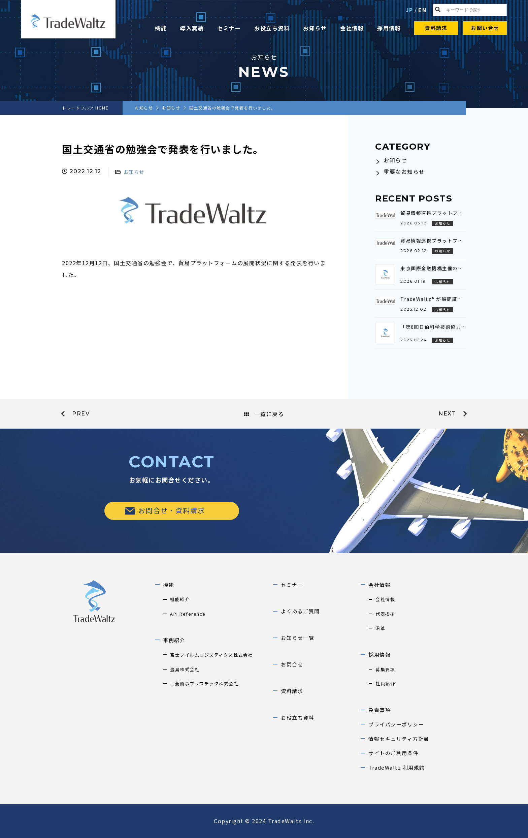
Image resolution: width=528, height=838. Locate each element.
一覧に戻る (264, 414)
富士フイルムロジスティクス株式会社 (211, 655)
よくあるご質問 (300, 611)
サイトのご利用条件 (393, 752)
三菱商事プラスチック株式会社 (204, 683)
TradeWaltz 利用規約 (396, 767)
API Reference (188, 614)
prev (81, 413)
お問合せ (292, 664)
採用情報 (389, 28)
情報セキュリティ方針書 (398, 738)
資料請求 (436, 27)
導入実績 (192, 28)
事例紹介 (174, 640)
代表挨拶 (385, 614)
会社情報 (352, 28)
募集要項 (385, 669)
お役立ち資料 (272, 28)
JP (409, 10)
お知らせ (315, 28)
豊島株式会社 (184, 669)
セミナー (229, 28)
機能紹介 (180, 599)
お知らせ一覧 (297, 637)
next (447, 413)
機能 (161, 28)
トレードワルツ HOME (85, 108)
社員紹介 (385, 683)
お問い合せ (485, 27)
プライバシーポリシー (396, 724)
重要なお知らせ (404, 171)
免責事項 (379, 709)
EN (422, 10)
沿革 (380, 628)
